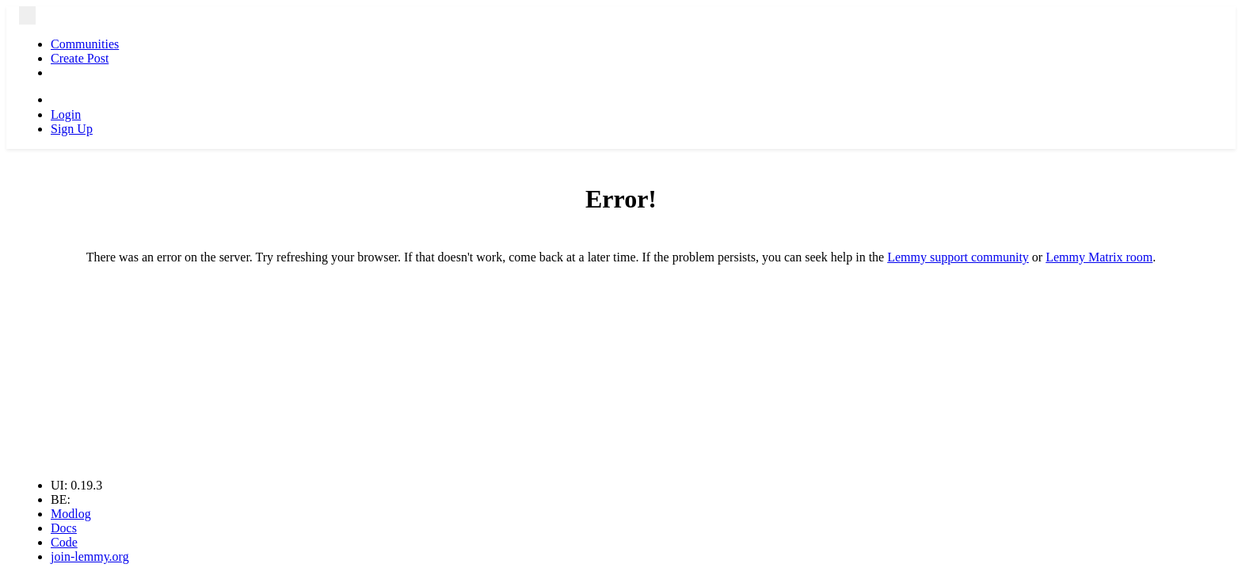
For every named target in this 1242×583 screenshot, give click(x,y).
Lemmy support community (958, 257)
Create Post (80, 58)
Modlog (71, 513)
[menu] (27, 15)
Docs (64, 528)
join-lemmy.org (90, 556)
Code (64, 542)
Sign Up (72, 128)
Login (66, 114)
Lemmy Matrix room (1099, 257)
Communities (85, 44)
